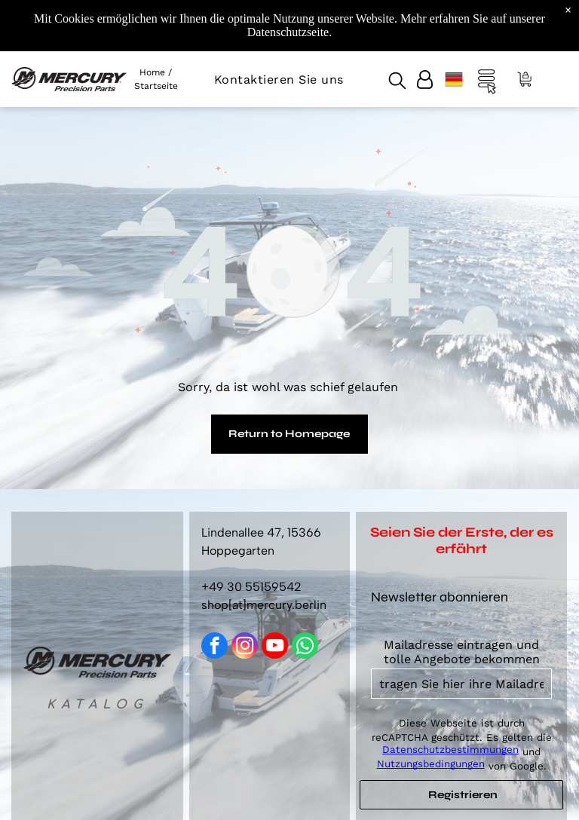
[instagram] (244, 647)
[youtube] (275, 647)
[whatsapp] (305, 647)
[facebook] (214, 647)
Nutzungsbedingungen (431, 764)
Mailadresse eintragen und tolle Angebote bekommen (462, 652)
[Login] (425, 79)
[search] (397, 82)
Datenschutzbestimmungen (450, 749)
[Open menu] (487, 79)
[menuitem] (279, 79)
